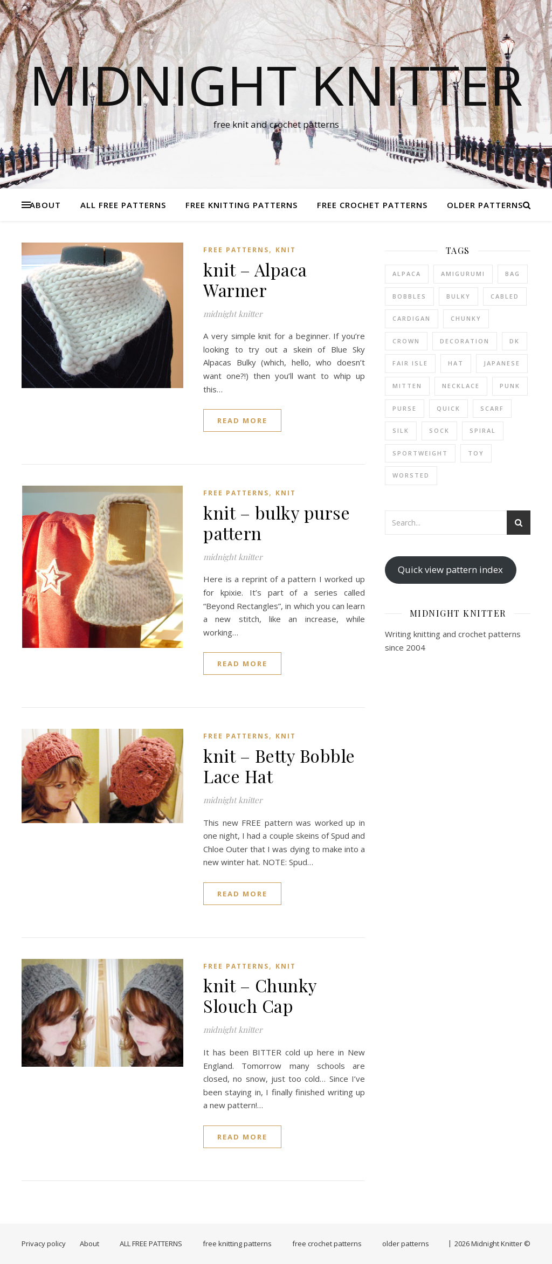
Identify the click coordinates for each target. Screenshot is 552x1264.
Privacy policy (44, 1243)
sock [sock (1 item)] (439, 430)
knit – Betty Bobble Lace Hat (279, 766)
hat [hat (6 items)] (456, 363)
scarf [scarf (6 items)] (492, 408)
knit (285, 249)
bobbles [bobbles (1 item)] (409, 296)
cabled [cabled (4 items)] (505, 296)
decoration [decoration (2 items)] (464, 341)
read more (242, 420)
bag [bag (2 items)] (512, 274)
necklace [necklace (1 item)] (461, 386)
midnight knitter (233, 313)
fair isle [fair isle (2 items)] (410, 363)
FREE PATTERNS (236, 249)
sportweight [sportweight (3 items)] (420, 453)
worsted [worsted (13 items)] (411, 475)
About (45, 204)
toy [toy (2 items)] (476, 453)
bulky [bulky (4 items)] (458, 296)
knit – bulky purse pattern (276, 522)
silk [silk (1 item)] (400, 430)
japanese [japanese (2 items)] (502, 363)
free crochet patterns (372, 204)
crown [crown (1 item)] (406, 341)
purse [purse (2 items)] (404, 408)
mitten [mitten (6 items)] (407, 386)
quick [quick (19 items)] (448, 408)
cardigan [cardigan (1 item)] (411, 318)
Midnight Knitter (276, 85)
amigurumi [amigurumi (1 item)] (463, 274)
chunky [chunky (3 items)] (466, 318)
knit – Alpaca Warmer (255, 279)
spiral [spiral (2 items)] (483, 430)
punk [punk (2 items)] (510, 386)
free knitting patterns (241, 204)
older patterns (485, 204)
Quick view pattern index (450, 569)
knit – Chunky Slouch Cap (260, 995)
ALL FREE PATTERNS (123, 204)
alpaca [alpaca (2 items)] (406, 274)
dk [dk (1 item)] (514, 341)
